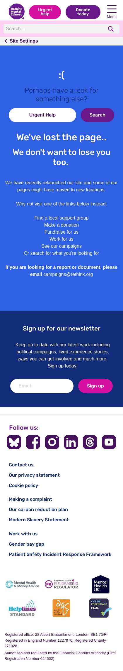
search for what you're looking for (64, 253)
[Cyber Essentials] (100, 608)
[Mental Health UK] (100, 584)
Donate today (83, 11)
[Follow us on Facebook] (33, 442)
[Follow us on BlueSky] (14, 442)
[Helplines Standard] (22, 608)
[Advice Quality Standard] (61, 608)
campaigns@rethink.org (68, 274)
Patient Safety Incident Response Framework (60, 554)
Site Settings (24, 40)
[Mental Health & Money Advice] (22, 584)
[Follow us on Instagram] (52, 442)
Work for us (61, 239)
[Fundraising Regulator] (61, 584)
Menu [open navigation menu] (112, 12)
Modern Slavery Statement (39, 519)
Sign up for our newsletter (61, 328)
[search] (111, 29)
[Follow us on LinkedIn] (71, 442)
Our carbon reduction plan (38, 509)
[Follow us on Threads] (90, 442)
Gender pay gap (26, 544)
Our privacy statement (34, 475)
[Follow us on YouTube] (109, 442)
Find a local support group (62, 217)
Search (97, 115)
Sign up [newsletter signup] (95, 386)
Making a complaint (30, 499)
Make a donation (61, 224)
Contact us (21, 465)
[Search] (53, 29)
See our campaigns (61, 246)
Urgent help (45, 11)
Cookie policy (23, 485)
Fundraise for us (61, 232)
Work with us (23, 534)
